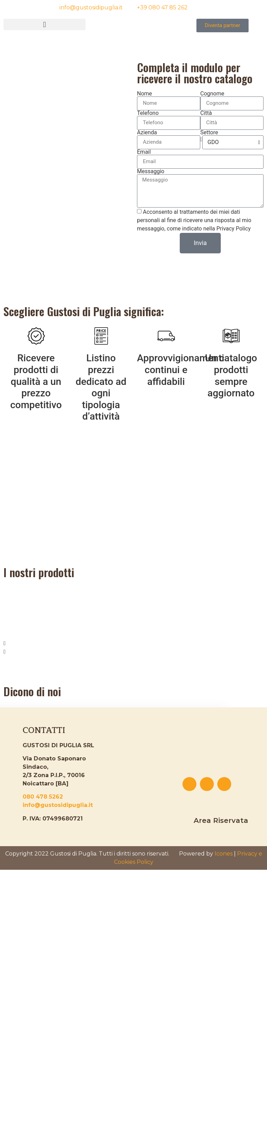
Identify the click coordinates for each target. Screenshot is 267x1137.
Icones (224, 853)
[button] (44, 24)
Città (206, 113)
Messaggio (150, 171)
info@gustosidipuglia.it (58, 805)
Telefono (148, 113)
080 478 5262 (43, 796)
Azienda (147, 132)
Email (144, 152)
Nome (144, 93)
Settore (209, 132)
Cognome (212, 93)
